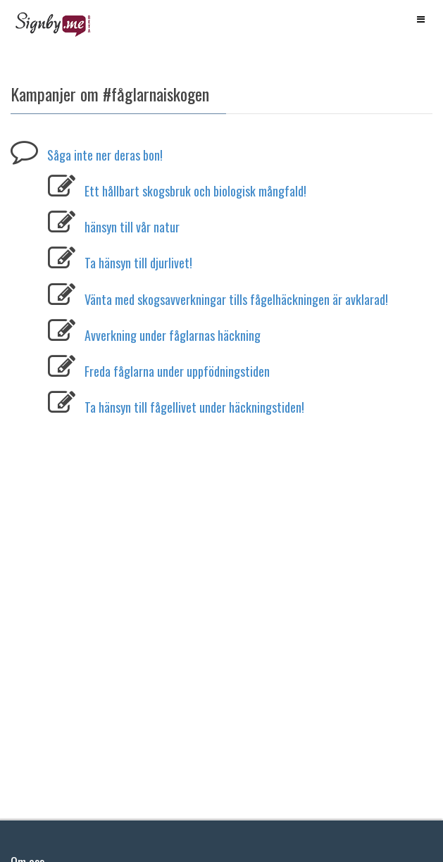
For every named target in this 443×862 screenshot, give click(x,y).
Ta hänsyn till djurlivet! (138, 263)
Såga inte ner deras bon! (105, 155)
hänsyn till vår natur (132, 227)
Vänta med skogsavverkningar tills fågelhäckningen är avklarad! (236, 299)
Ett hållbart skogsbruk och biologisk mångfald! (195, 191)
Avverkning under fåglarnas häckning (173, 335)
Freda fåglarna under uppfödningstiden (177, 371)
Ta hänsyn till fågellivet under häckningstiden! (194, 407)
